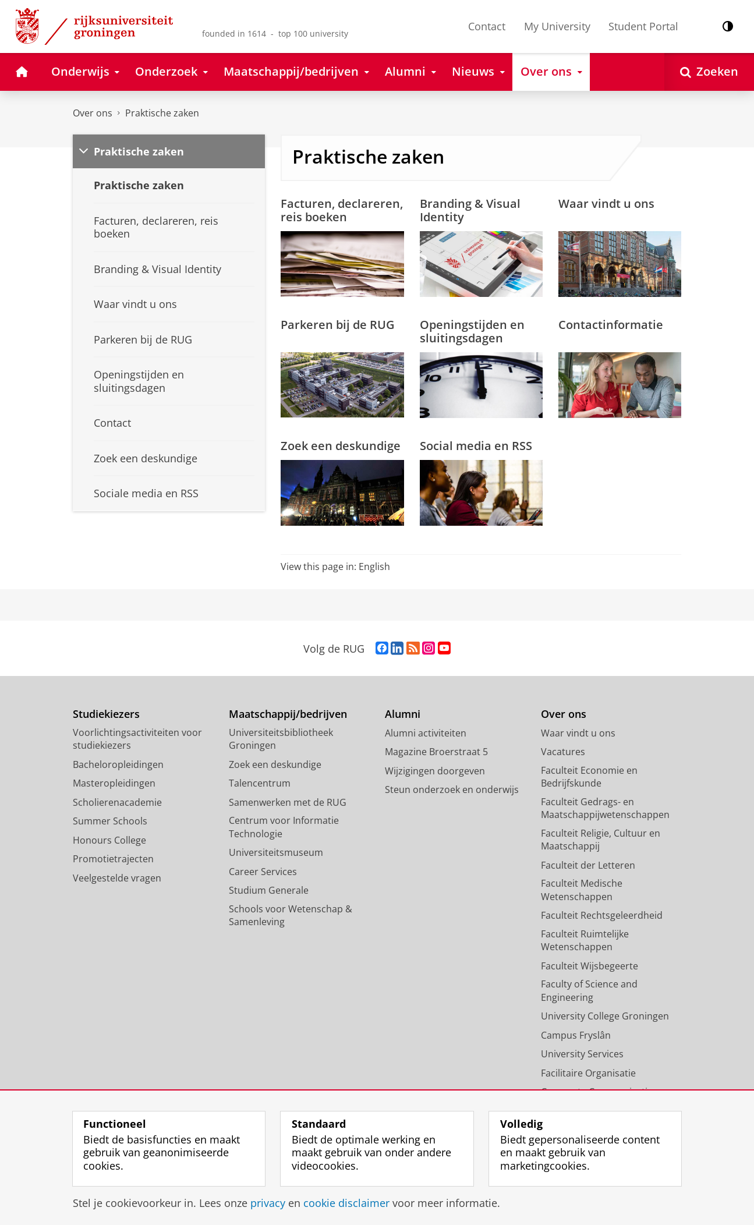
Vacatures (563, 751)
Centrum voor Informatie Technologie (284, 827)
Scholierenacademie (117, 802)
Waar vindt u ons (606, 203)
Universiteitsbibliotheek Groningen (281, 739)
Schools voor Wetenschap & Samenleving (290, 915)
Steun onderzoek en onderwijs (452, 789)
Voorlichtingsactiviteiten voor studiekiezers (137, 739)
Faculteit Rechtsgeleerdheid (602, 915)
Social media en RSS (476, 445)
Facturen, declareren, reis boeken (342, 210)
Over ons (92, 113)
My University (557, 26)
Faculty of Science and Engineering (589, 991)
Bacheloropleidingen (118, 764)
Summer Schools (110, 821)
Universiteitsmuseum (276, 852)
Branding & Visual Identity (470, 210)
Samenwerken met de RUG (287, 802)
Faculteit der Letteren (588, 865)
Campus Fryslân (576, 1035)
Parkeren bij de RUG (338, 324)
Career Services (263, 871)
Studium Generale (269, 890)
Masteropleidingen (114, 783)
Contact (486, 26)
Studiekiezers (106, 714)
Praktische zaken (162, 113)
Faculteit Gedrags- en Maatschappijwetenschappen (605, 808)
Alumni (402, 714)
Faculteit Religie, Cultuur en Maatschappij (600, 840)
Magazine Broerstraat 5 (436, 751)
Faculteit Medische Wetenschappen (581, 890)
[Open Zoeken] (709, 72)
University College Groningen (605, 1016)
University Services (582, 1053)
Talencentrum (260, 783)
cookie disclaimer (346, 1203)
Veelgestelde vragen (117, 878)
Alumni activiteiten (425, 733)
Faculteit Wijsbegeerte (589, 966)
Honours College (109, 840)
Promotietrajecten (113, 858)
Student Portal (643, 26)
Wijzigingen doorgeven (435, 770)
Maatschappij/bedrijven (288, 714)
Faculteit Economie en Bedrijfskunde (589, 777)
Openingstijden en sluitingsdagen (472, 331)
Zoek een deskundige (341, 445)
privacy (267, 1203)
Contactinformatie (610, 324)
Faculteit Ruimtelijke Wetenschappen (585, 940)
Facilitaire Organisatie (588, 1073)
